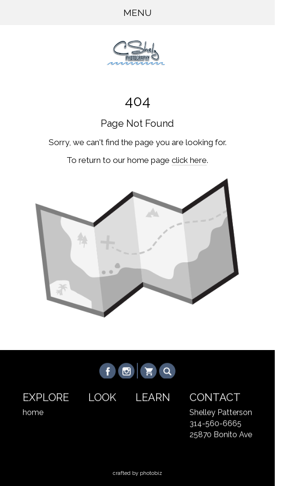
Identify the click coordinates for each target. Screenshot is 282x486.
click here (189, 160)
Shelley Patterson (220, 412)
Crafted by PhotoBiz (137, 473)
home (33, 412)
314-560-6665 (215, 423)
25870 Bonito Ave (220, 434)
